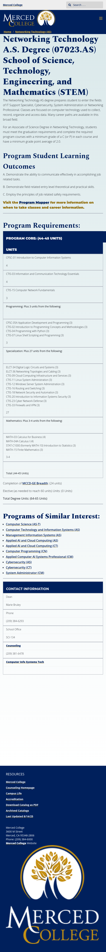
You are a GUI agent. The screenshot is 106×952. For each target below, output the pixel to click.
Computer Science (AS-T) (23, 524)
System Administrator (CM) (25, 573)
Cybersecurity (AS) (19, 562)
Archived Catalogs (17, 810)
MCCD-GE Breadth (35, 483)
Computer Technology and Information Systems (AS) (43, 530)
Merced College (12, 5)
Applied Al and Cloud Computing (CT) (32, 546)
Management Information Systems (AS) (33, 535)
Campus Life (14, 793)
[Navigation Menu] (101, 18)
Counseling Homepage (20, 787)
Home (7, 31)
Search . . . (76, 5)
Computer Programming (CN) (26, 551)
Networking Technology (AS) (33, 31)
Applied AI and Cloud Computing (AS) (32, 540)
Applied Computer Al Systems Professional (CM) (39, 557)
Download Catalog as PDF (22, 805)
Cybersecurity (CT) (19, 567)
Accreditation (14, 799)
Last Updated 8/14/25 (19, 816)
